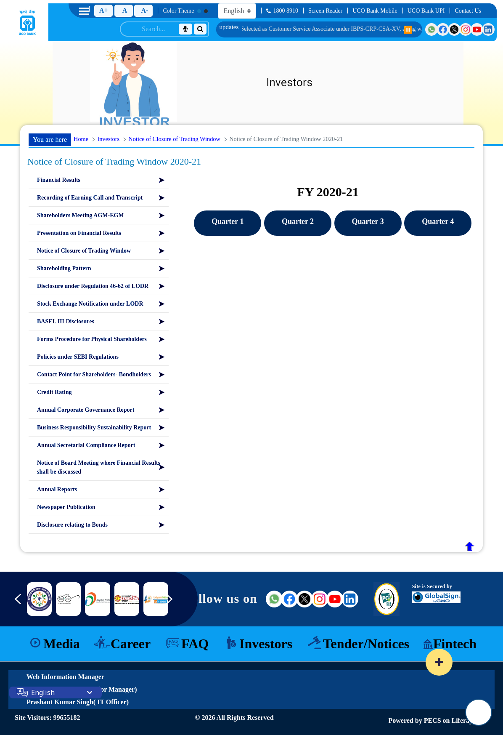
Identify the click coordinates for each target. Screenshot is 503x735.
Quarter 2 (298, 221)
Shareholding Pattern (64, 268)
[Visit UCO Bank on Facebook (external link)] (289, 599)
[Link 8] (97, 599)
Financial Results (58, 180)
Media (61, 643)
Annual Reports (57, 489)
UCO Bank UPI (426, 11)
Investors (265, 643)
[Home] (27, 22)
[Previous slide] (12, 603)
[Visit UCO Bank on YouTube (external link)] (334, 599)
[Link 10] (155, 599)
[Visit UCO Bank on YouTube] (477, 29)
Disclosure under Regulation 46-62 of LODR (92, 286)
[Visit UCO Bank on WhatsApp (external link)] (274, 599)
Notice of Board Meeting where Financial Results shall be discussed (98, 467)
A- (144, 10)
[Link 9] (126, 599)
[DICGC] (68, 599)
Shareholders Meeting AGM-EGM (80, 215)
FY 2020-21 (327, 192)
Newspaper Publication (66, 507)
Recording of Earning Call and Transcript (90, 197)
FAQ (195, 643)
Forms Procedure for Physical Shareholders (92, 339)
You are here (50, 139)
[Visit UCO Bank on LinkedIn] (488, 29)
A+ (103, 10)
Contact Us (468, 11)
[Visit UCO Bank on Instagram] (465, 29)
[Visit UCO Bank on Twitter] (454, 29)
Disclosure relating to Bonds (72, 525)
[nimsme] (39, 599)
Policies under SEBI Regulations (78, 357)
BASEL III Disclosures (65, 321)
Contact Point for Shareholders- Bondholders (94, 374)
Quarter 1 (228, 221)
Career (131, 643)
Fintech (455, 643)
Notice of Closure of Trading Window (84, 251)
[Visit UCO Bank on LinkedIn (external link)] (350, 599)
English (43, 692)
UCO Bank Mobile (374, 11)
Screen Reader (325, 11)
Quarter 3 (368, 221)
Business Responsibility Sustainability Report (94, 427)
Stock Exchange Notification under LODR (90, 304)
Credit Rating (54, 392)
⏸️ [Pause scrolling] (408, 30)
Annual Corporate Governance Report (85, 410)
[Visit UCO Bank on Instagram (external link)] (319, 599)
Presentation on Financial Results (79, 233)
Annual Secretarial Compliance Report (86, 445)
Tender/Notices (366, 643)
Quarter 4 (438, 221)
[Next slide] (175, 603)
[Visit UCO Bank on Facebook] (443, 29)
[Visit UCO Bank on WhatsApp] (431, 29)
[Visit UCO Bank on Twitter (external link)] (304, 599)
